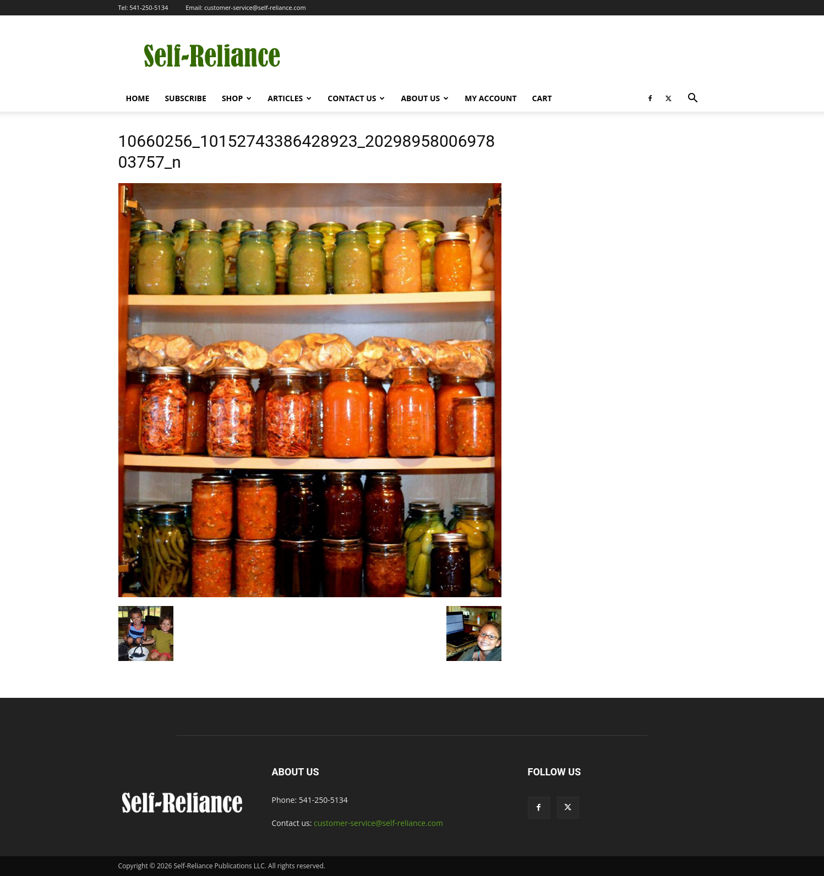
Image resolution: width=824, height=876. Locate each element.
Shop (237, 98)
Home (138, 98)
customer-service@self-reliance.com (255, 7)
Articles (290, 98)
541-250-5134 (148, 7)
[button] (693, 99)
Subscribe (185, 98)
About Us (425, 98)
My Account (490, 98)
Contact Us (356, 98)
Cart (542, 98)
